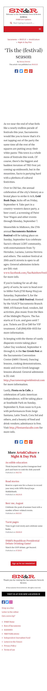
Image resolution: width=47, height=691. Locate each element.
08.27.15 (19, 472)
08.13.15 (19, 513)
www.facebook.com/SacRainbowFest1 (25, 272)
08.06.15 (19, 532)
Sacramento (12, 39)
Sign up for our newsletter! (23, 563)
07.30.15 (19, 550)
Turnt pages (12, 521)
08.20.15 (19, 494)
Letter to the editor (10, 612)
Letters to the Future (13, 642)
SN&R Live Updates (23, 19)
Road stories (12, 481)
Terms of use (9, 650)
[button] (40, 29)
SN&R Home (9, 622)
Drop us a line (8, 608)
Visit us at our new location (23, 594)
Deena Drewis (24, 62)
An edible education (16, 462)
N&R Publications (11, 634)
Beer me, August (14, 503)
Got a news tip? (8, 616)
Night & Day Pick (25, 42)
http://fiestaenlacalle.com (24, 427)
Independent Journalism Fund (17, 638)
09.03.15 (23, 39)
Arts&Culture (34, 39)
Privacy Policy (10, 646)
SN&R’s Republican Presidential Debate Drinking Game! (22, 542)
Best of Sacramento (12, 626)
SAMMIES (8, 630)
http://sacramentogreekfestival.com (24, 380)
